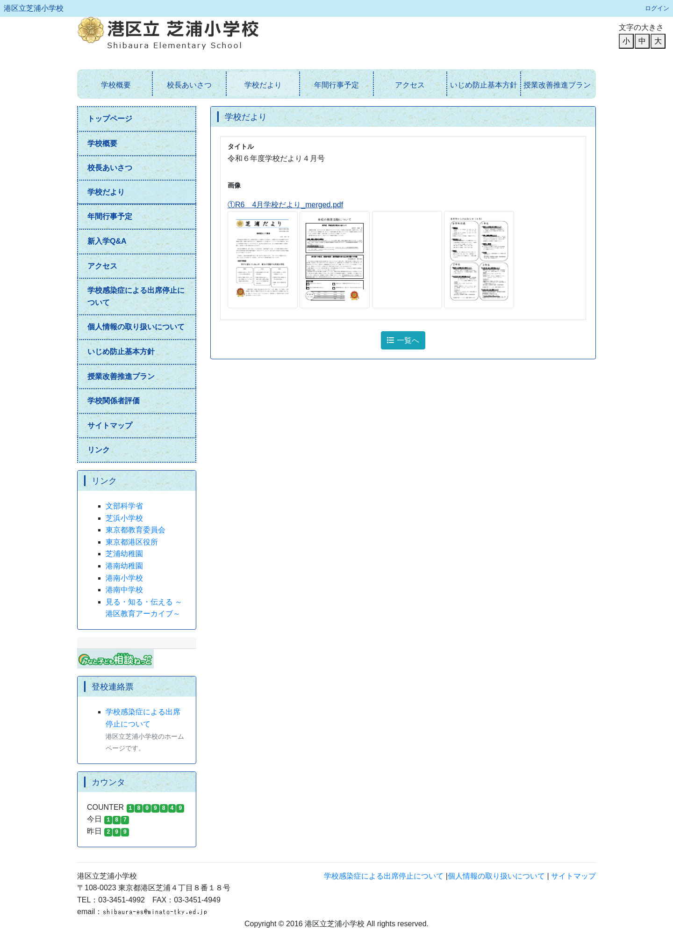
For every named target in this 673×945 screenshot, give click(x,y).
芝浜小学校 (124, 518)
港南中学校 (124, 590)
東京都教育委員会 (135, 530)
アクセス (410, 85)
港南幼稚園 (124, 566)
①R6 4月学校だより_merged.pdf (285, 205)
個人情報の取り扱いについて (136, 327)
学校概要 (116, 85)
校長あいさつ (189, 85)
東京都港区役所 (132, 542)
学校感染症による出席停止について (136, 296)
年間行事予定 (336, 85)
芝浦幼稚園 (124, 554)
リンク (98, 450)
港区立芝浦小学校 (34, 8)
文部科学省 (124, 506)
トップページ (109, 119)
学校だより (263, 85)
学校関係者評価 (113, 401)
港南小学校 (124, 578)
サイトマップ (109, 425)
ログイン (657, 8)
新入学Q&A (107, 241)
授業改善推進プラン (557, 85)
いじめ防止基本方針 (483, 85)
